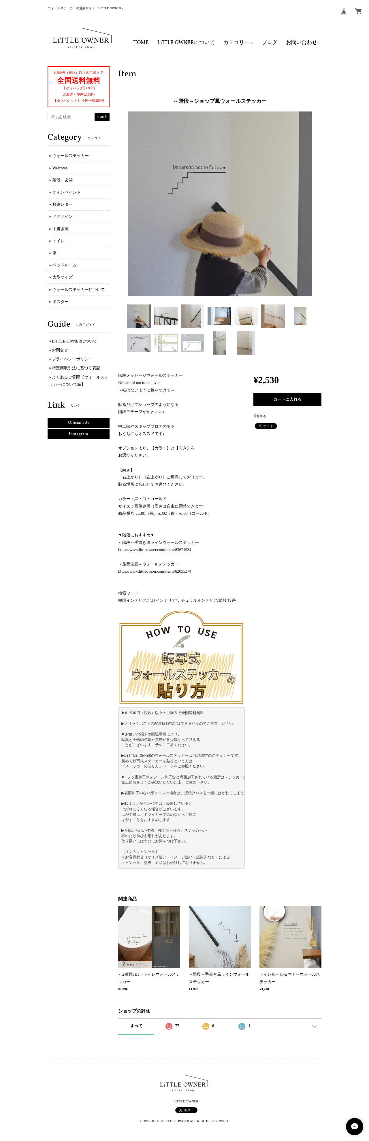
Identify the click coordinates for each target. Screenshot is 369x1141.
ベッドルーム (64, 265)
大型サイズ (62, 277)
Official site (78, 422)
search (102, 117)
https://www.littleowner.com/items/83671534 (154, 550)
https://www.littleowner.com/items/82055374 (154, 571)
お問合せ (60, 350)
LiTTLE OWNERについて (74, 341)
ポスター (60, 302)
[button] (238, 43)
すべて (136, 1026)
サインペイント (66, 192)
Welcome (60, 168)
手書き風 (60, 229)
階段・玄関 (62, 180)
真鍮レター (62, 204)
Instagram (78, 434)
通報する (259, 416)
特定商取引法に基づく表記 (76, 368)
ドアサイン (62, 216)
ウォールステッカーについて (78, 289)
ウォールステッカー (70, 156)
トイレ (58, 241)
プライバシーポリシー (72, 359)
